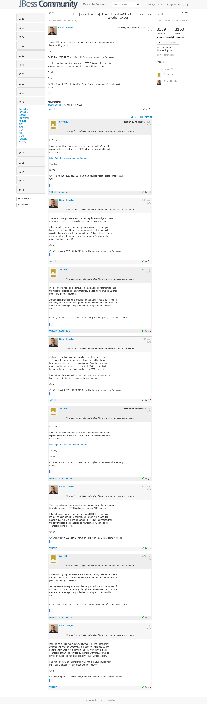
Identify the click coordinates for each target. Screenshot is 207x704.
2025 (21, 28)
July (21, 124)
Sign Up (183, 4)
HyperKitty (103, 700)
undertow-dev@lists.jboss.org (170, 37)
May (21, 130)
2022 (21, 55)
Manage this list (154, 4)
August (22, 121)
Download (23, 205)
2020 (21, 74)
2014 (21, 172)
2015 (21, 162)
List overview (24, 199)
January (22, 141)
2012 (21, 190)
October (22, 115)
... (50, 93)
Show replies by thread (141, 117)
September (24, 118)
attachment (65, 192)
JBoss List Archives (62, 4)
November (23, 112)
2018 (21, 93)
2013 (21, 181)
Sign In (171, 4)
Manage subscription (168, 42)
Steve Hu (63, 122)
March (22, 136)
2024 (21, 37)
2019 (21, 83)
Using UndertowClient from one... (173, 20)
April (21, 133)
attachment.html (55, 105)
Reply (52, 109)
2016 (21, 153)
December (23, 109)
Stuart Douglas (65, 28)
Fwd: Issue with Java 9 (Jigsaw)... (63, 20)
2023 (21, 46)
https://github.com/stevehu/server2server (68, 158)
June (21, 127)
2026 (21, 18)
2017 (21, 102)
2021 (21, 65)
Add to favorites (165, 55)
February (23, 139)
